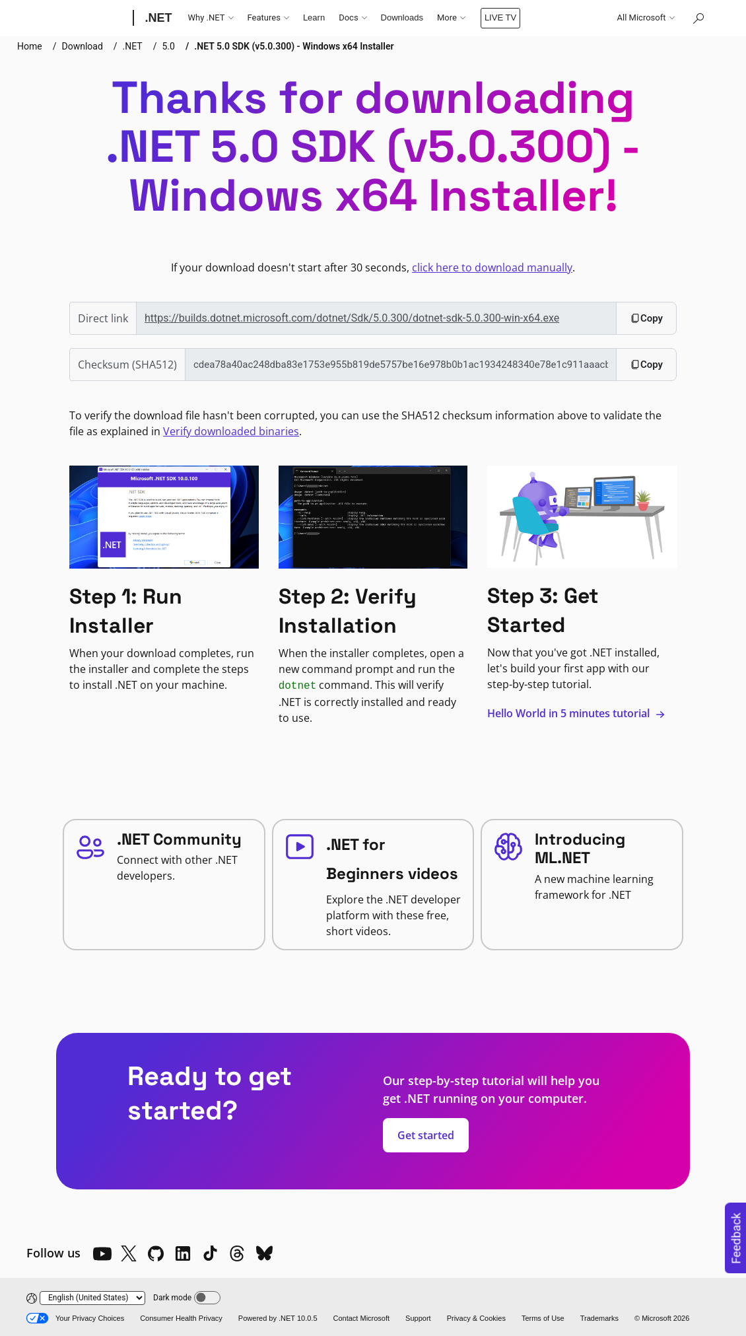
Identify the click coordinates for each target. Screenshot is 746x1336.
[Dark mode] (207, 1297)
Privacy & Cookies (476, 1318)
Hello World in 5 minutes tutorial (576, 713)
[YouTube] (101, 1253)
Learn (314, 17)
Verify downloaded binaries (231, 431)
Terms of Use (543, 1318)
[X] (129, 1253)
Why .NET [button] (211, 17)
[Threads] (237, 1253)
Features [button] (268, 17)
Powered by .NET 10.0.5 (278, 1318)
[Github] (156, 1253)
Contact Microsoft (361, 1318)
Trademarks (599, 1318)
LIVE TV (515, 17)
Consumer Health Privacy (181, 1318)
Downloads (402, 17)
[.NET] (157, 18)
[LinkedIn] (183, 1253)
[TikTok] (210, 1253)
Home (29, 46)
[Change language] (92, 1298)
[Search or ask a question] (698, 18)
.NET (133, 46)
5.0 (168, 46)
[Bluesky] (264, 1253)
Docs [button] (352, 17)
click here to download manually (492, 267)
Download (81, 46)
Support (418, 1318)
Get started (425, 1135)
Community (459, 17)
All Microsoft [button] (646, 17)
